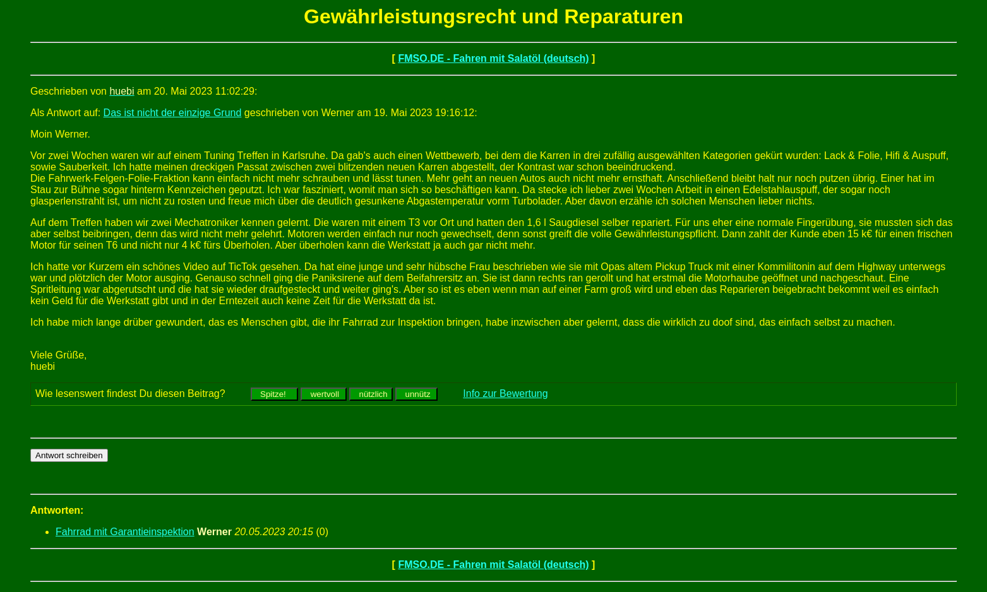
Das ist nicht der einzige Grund (173, 112)
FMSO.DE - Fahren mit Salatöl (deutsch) (493, 58)
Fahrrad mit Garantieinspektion (125, 531)
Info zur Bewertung (505, 393)
